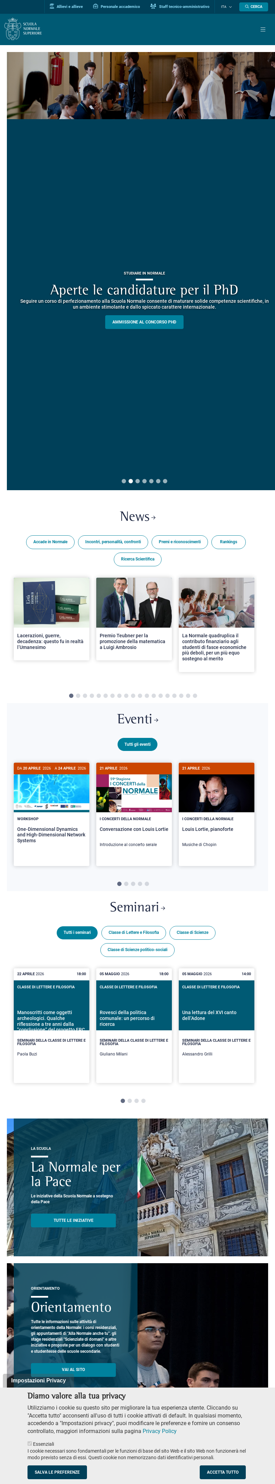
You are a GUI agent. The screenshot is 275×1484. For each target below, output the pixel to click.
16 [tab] (174, 696)
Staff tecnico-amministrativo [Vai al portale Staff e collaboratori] (182, 6)
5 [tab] (151, 481)
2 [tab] (130, 481)
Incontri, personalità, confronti (113, 542)
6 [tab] (158, 481)
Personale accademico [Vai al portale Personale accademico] (119, 6)
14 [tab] (160, 696)
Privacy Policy (160, 1431)
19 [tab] (194, 696)
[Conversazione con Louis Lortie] (134, 810)
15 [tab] (167, 696)
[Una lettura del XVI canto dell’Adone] (216, 1029)
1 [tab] (123, 481)
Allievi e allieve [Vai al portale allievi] (69, 6)
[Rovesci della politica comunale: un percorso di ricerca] (134, 1029)
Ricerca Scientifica (137, 559)
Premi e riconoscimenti (180, 542)
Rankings (228, 542)
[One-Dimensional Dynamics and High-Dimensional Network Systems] (51, 809)
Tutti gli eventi (137, 745)
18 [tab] (188, 696)
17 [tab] (181, 696)
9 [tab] (126, 696)
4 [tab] (144, 481)
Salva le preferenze (57, 1472)
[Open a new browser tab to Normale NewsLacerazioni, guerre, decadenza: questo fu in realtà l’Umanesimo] (51, 619)
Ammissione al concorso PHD (144, 322)
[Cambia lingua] (230, 7)
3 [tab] (137, 481)
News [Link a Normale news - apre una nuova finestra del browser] (137, 518)
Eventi (137, 721)
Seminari (137, 912)
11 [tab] (139, 696)
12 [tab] (146, 696)
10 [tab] (133, 696)
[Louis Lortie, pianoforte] (216, 810)
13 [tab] (153, 696)
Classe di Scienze (192, 936)
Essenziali (43, 1444)
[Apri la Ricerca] (253, 6)
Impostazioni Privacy (38, 1380)
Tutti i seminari (77, 936)
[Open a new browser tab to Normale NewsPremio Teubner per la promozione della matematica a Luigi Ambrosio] (134, 619)
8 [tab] (119, 696)
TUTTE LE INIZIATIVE (74, 1224)
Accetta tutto (223, 1472)
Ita (225, 7)
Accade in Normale (50, 542)
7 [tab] (165, 481)
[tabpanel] (51, 628)
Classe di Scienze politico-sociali (137, 953)
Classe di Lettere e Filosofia (134, 936)
